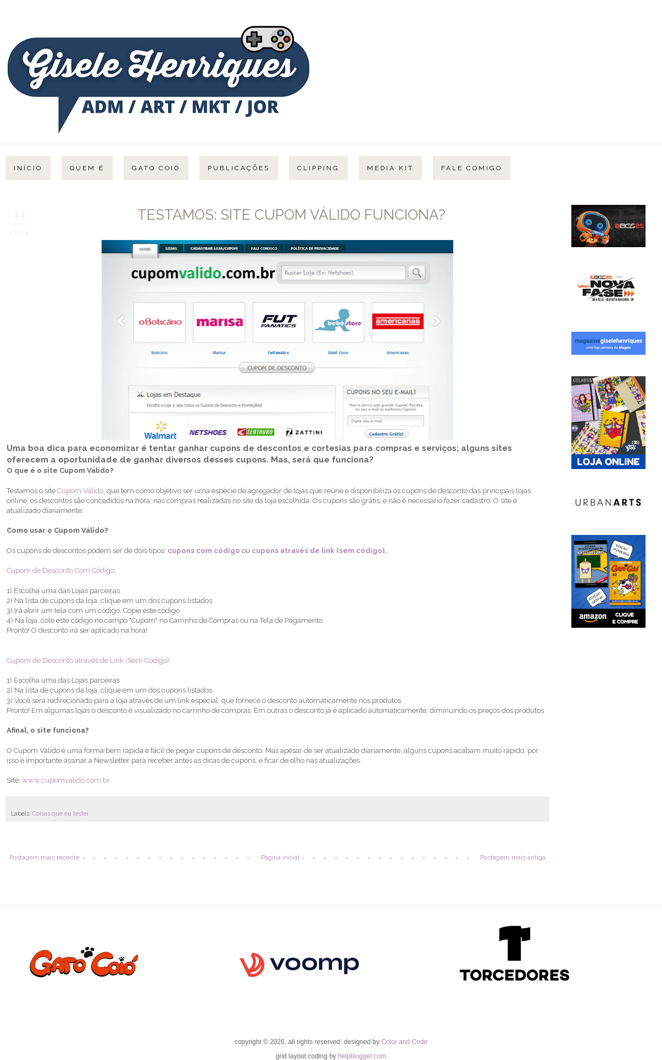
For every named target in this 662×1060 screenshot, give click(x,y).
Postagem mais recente (44, 857)
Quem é (87, 168)
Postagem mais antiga (513, 857)
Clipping (318, 168)
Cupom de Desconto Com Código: (61, 570)
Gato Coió (156, 168)
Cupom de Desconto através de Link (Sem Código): (89, 660)
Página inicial (280, 857)
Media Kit (390, 168)
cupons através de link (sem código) (318, 550)
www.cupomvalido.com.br (66, 780)
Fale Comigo (471, 168)
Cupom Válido (80, 491)
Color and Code (404, 1042)
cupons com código (204, 550)
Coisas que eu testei (60, 813)
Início (28, 168)
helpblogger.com (362, 1056)
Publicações (239, 168)
